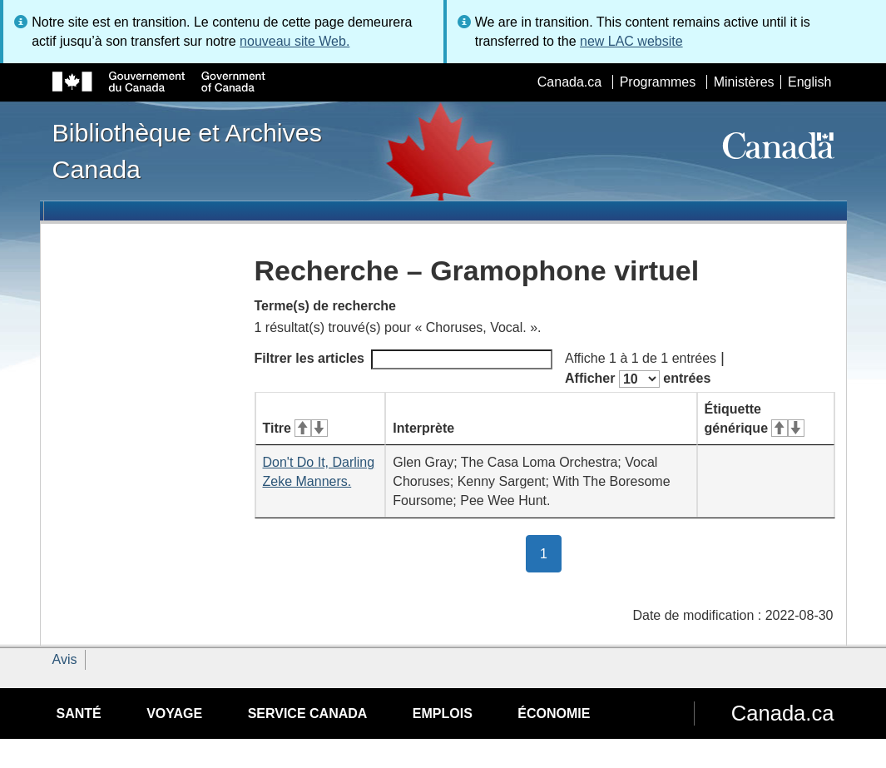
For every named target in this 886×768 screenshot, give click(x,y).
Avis (64, 659)
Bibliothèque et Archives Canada (187, 150)
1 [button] (551, 552)
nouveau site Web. (294, 41)
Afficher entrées (637, 379)
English (809, 82)
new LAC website (631, 41)
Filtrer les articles (404, 359)
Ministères (744, 82)
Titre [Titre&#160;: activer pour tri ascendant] (295, 428)
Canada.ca (569, 82)
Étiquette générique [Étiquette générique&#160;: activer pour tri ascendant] (754, 418)
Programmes (658, 82)
